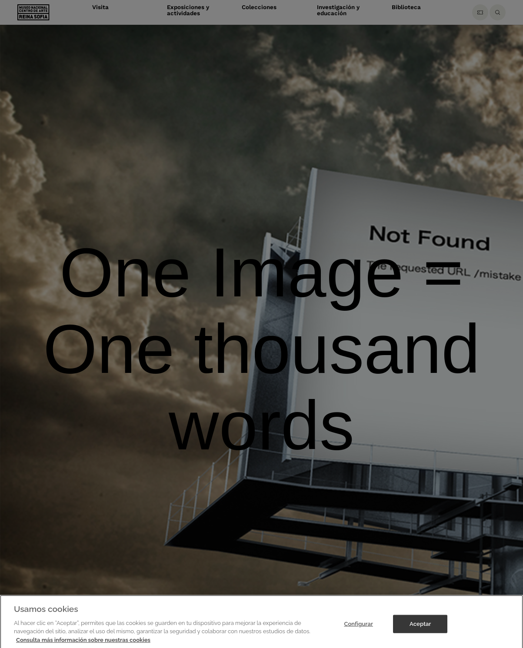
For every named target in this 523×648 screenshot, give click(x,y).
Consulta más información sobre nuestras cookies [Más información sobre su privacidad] (83, 642)
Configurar (358, 626)
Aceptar (420, 626)
